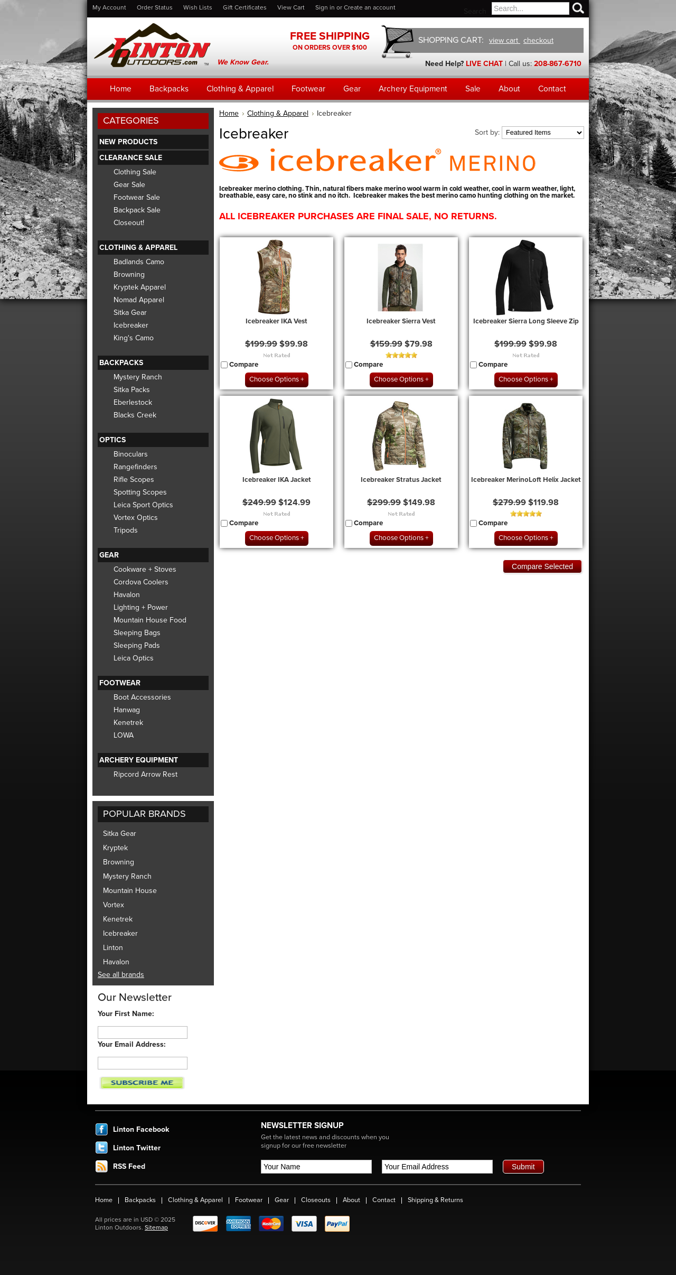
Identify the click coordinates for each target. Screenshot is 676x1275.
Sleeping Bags (137, 632)
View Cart (291, 7)
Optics (112, 439)
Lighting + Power (141, 607)
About (351, 1200)
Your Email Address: (132, 1044)
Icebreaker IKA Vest (276, 321)
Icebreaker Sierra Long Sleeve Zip (526, 321)
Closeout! (129, 222)
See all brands (121, 974)
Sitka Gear (130, 312)
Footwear (119, 682)
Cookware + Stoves (145, 569)
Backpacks (121, 362)
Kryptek (115, 847)
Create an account (370, 7)
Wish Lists (197, 7)
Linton (113, 947)
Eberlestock (133, 402)
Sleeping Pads (137, 645)
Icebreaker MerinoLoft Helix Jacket (526, 480)
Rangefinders (135, 466)
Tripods (126, 530)
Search (475, 11)
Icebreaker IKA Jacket (276, 480)
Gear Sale (129, 184)
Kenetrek (128, 722)
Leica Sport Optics (143, 504)
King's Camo (134, 337)
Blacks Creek (135, 415)
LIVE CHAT (484, 63)
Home (229, 113)
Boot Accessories (142, 697)
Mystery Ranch (138, 377)
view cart (504, 40)
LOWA (124, 735)
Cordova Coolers (141, 582)
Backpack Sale (137, 210)
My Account (109, 7)
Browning (129, 274)
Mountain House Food (150, 620)
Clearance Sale (130, 157)
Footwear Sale (137, 197)
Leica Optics (134, 658)
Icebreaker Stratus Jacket (401, 480)
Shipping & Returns (435, 1200)
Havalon (127, 594)
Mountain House (130, 890)
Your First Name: (126, 1013)
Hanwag (127, 709)
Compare (243, 364)
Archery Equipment (138, 760)
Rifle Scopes (134, 479)
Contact (384, 1200)
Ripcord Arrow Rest (145, 774)
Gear (109, 555)
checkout (538, 40)
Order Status (155, 7)
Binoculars (131, 454)
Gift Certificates (245, 7)
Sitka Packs (132, 389)
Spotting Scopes (140, 492)
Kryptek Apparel (140, 287)
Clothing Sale (135, 171)
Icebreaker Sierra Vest (401, 321)
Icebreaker (131, 325)
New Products (128, 141)
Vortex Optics (136, 517)
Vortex (113, 904)
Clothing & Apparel (138, 247)
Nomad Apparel (139, 299)
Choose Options (274, 379)
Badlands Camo (139, 261)
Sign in (325, 7)
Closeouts (316, 1200)
